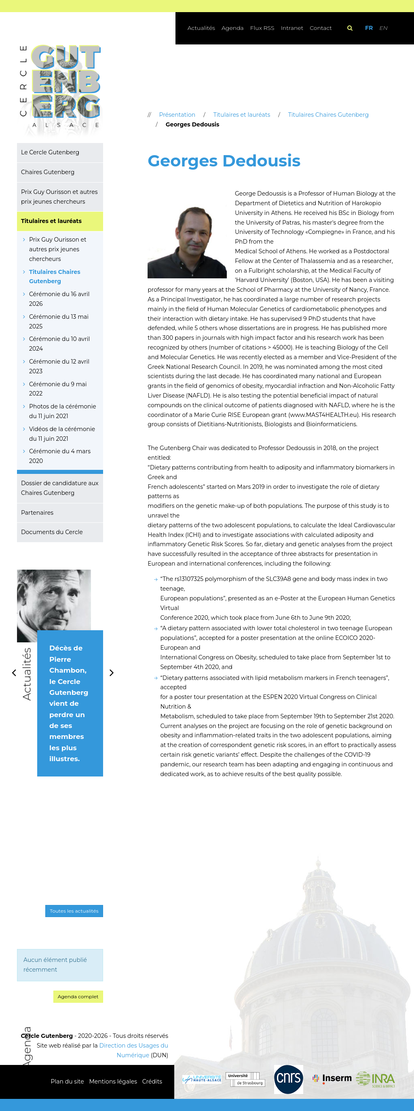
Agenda (233, 28)
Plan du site (67, 1081)
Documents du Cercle (52, 532)
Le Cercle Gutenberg (50, 152)
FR (369, 28)
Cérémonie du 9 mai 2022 (58, 389)
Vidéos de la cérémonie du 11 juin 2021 (62, 433)
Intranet (292, 28)
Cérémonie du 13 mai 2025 (59, 321)
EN (383, 28)
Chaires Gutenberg (47, 172)
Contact (321, 28)
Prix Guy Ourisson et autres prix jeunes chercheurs (59, 196)
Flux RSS (262, 28)
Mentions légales (113, 1081)
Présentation (177, 114)
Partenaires (37, 512)
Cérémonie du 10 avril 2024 (59, 343)
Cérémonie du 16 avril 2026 (59, 298)
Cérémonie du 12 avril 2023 (59, 366)
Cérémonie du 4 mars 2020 (60, 456)
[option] (60, 682)
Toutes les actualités (74, 911)
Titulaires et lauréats (51, 221)
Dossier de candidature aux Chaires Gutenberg (60, 488)
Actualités (201, 28)
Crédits (152, 1081)
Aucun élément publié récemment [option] (55, 964)
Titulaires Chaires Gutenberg (54, 276)
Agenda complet (78, 996)
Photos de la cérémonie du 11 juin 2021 (62, 411)
